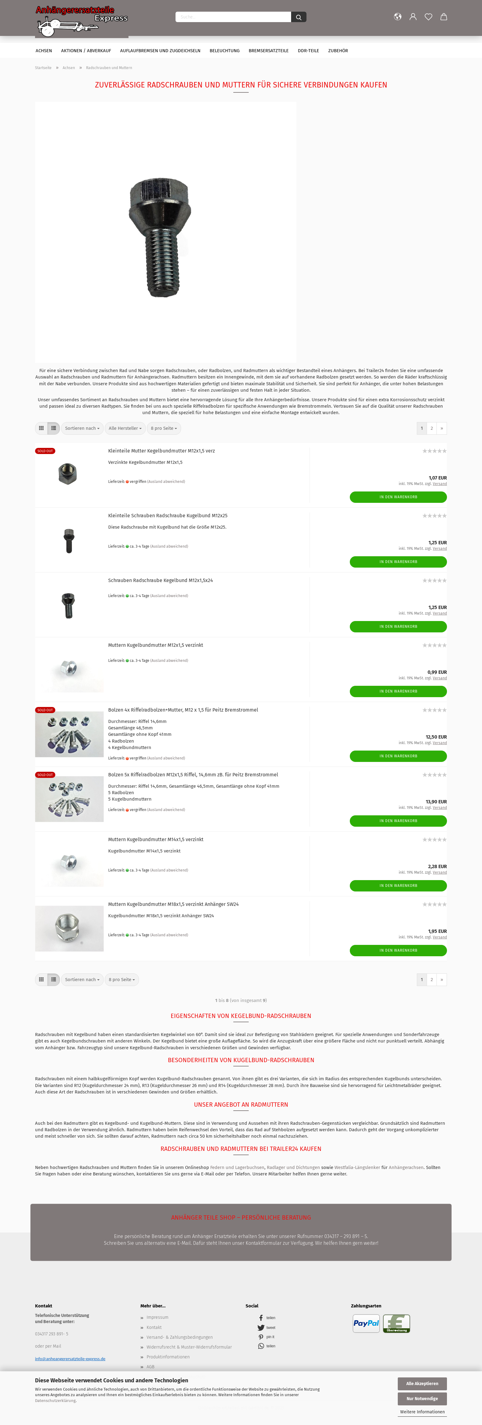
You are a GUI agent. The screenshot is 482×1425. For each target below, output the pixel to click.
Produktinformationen (168, 1357)
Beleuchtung (224, 50)
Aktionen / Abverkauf (86, 50)
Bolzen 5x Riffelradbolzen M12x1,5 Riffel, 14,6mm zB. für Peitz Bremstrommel (193, 775)
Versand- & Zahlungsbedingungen (180, 1337)
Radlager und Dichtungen (293, 1167)
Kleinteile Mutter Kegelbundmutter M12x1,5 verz (161, 451)
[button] (296, 1317)
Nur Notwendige (422, 1398)
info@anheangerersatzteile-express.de (70, 1358)
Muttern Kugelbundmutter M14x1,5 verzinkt (155, 839)
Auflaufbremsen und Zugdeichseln (160, 50)
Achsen (44, 50)
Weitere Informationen (422, 1412)
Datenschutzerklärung (55, 1400)
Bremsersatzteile (269, 50)
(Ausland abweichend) (166, 482)
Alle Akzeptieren (422, 1383)
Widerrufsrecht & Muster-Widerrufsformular (189, 1347)
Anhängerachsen (406, 1167)
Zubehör (338, 50)
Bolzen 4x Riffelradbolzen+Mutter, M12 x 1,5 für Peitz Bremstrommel (183, 710)
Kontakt (154, 1327)
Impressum (157, 1317)
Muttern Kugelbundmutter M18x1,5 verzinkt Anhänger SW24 (173, 904)
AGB (150, 1366)
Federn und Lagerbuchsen (237, 1167)
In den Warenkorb (398, 497)
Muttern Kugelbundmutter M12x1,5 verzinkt (155, 645)
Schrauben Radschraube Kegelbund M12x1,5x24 (160, 580)
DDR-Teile (308, 50)
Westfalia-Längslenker (357, 1167)
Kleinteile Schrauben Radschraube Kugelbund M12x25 (167, 515)
